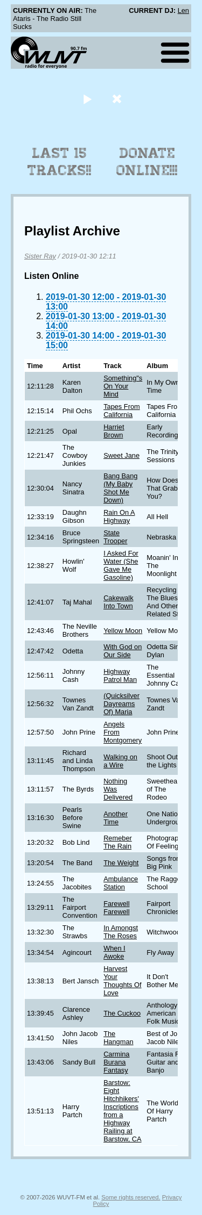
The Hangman (118, 1038)
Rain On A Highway (119, 516)
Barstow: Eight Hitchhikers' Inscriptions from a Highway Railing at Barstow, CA (122, 1111)
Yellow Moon (122, 631)
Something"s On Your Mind (122, 386)
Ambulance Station (120, 883)
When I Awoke (114, 952)
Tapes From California (121, 410)
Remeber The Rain (117, 842)
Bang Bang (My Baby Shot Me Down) (120, 488)
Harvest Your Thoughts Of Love (122, 981)
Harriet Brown (113, 431)
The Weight (120, 863)
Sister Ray (40, 256)
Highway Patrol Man (120, 675)
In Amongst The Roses (120, 932)
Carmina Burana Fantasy (116, 1062)
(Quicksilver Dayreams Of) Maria (121, 704)
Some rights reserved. (130, 1197)
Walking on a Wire (120, 761)
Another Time (115, 818)
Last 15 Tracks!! (59, 162)
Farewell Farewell (116, 908)
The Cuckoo (122, 1013)
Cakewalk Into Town (118, 602)
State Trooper (115, 537)
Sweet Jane (121, 455)
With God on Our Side (122, 651)
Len (183, 10)
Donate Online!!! (147, 162)
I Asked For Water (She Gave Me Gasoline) (120, 565)
